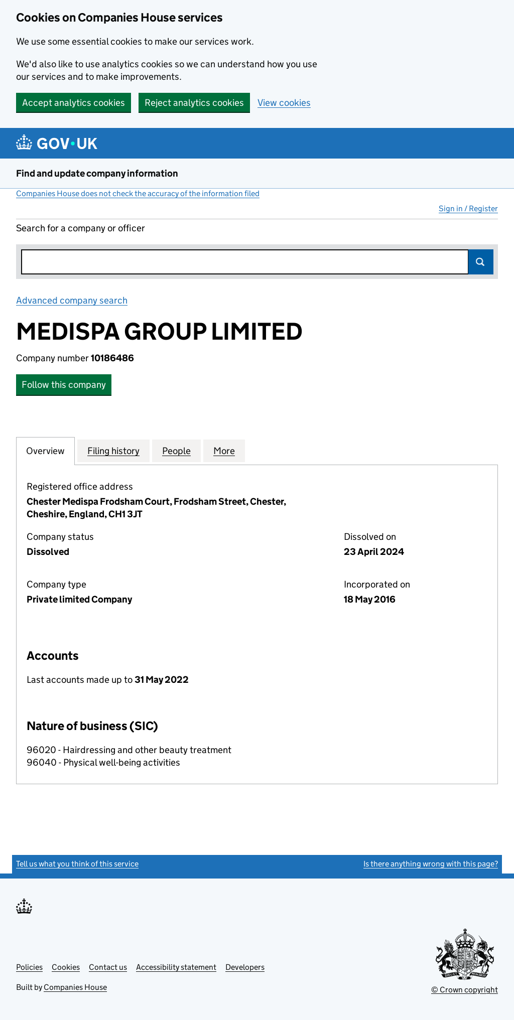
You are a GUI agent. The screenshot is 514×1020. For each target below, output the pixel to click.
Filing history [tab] (113, 451)
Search (480, 261)
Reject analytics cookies (194, 102)
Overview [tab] (45, 451)
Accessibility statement (176, 967)
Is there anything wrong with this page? (430, 863)
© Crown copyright (464, 989)
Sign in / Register (468, 208)
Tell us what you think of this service (77, 863)
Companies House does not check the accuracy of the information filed (138, 193)
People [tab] (176, 451)
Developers (245, 967)
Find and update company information (97, 173)
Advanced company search (71, 300)
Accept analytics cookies (73, 102)
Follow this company (64, 384)
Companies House (75, 987)
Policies (29, 967)
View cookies (284, 102)
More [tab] (224, 451)
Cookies (66, 967)
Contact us (108, 967)
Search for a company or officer (80, 228)
